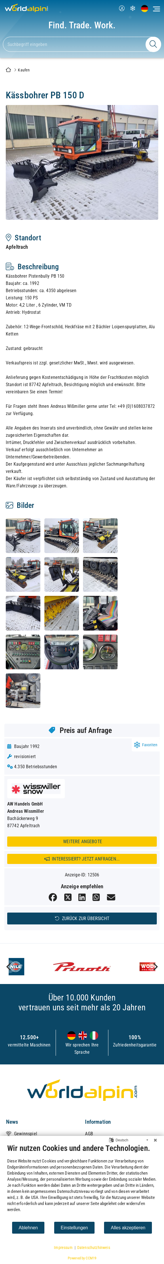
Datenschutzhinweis (93, 1247)
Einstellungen (74, 1227)
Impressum (63, 1247)
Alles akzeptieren (128, 1227)
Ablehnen (28, 1227)
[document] (82, 1182)
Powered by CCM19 (82, 1258)
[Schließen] (155, 1140)
